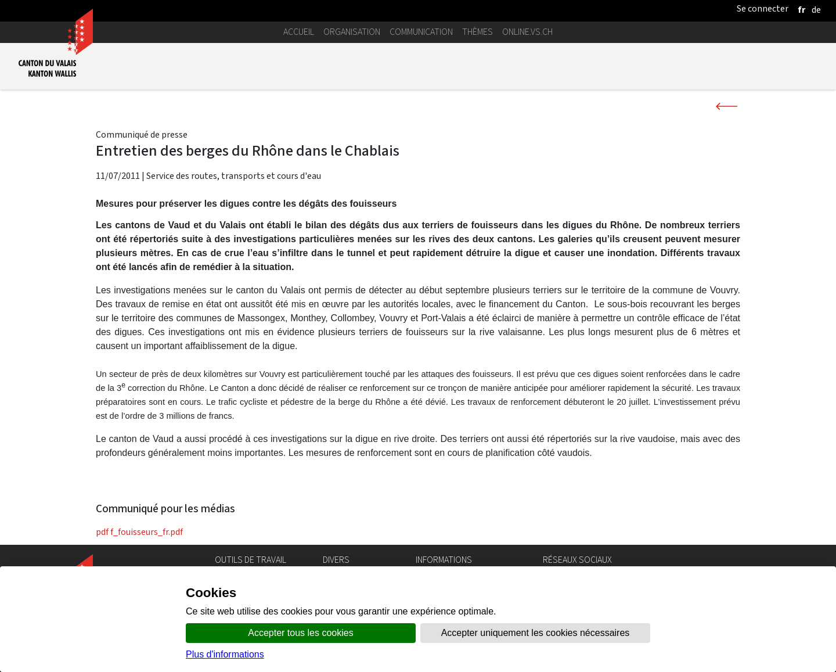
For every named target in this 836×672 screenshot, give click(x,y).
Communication (421, 32)
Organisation (351, 32)
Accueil (298, 32)
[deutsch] (816, 9)
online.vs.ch (527, 32)
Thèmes (477, 32)
